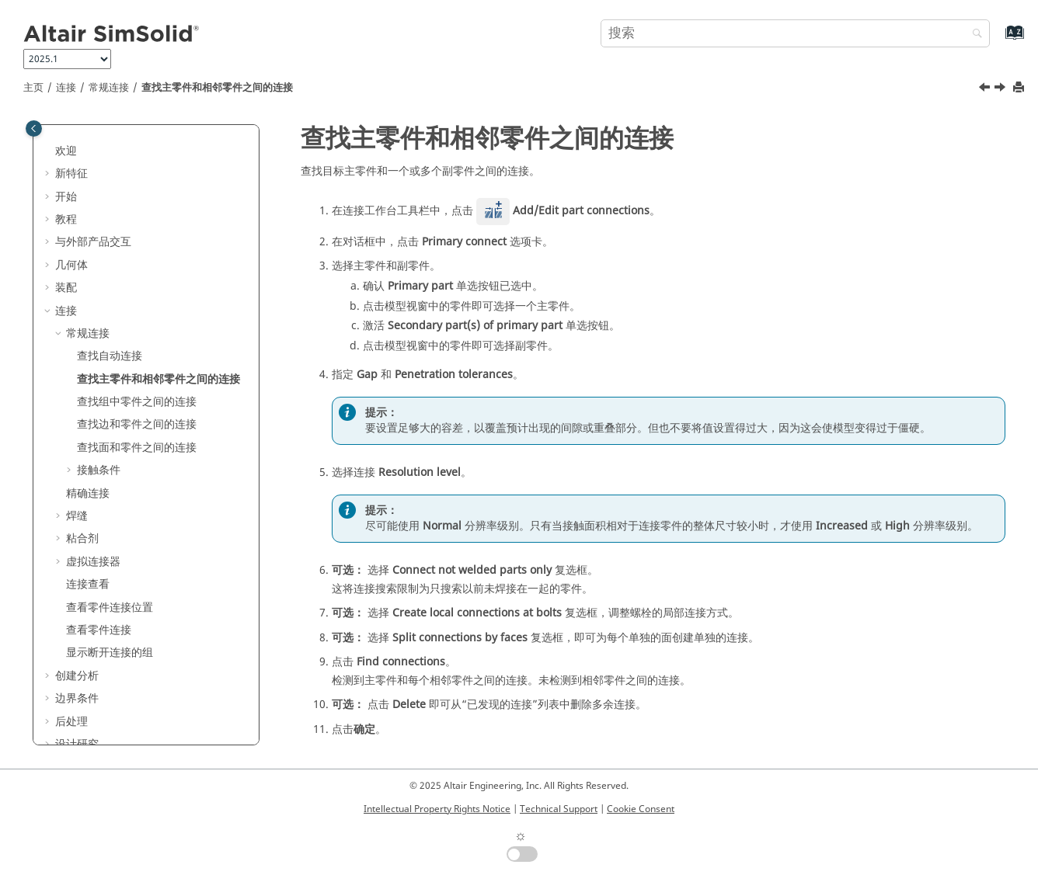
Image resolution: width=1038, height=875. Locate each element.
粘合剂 (82, 538)
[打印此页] (1020, 88)
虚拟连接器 (93, 562)
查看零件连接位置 (109, 607)
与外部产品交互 (93, 242)
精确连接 (88, 493)
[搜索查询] (795, 33)
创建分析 (77, 676)
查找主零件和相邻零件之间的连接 (217, 88)
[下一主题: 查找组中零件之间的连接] (1001, 89)
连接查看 (88, 584)
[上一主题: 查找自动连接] (986, 89)
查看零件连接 (98, 630)
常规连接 (109, 88)
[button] (49, 151)
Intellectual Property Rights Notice (437, 809)
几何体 (71, 265)
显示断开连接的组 (109, 652)
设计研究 (77, 744)
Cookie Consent (640, 809)
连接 (66, 88)
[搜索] (973, 34)
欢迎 (66, 151)
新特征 (71, 173)
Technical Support (558, 809)
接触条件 (98, 470)
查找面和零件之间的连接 (137, 447)
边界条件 (77, 698)
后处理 (71, 722)
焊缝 (77, 516)
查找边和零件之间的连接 (137, 424)
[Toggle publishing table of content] (34, 128)
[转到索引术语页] (998, 40)
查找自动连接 (109, 356)
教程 (66, 219)
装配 (66, 288)
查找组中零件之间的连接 (137, 402)
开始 (66, 197)
